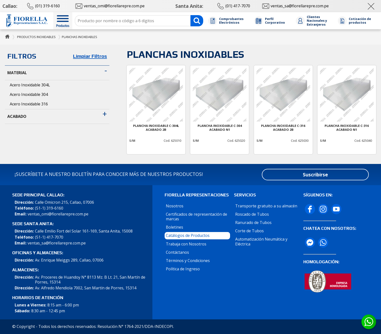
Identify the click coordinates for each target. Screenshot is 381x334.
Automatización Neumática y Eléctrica (261, 241)
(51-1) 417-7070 (49, 237)
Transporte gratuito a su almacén (266, 206)
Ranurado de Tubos (253, 222)
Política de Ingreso (183, 269)
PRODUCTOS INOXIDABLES (36, 37)
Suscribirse (315, 174)
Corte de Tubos (249, 230)
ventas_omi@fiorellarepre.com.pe (58, 214)
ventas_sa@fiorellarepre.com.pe (57, 243)
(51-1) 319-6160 (49, 208)
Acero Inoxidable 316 (29, 104)
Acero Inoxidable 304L (30, 85)
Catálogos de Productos (188, 235)
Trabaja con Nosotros (186, 244)
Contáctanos (177, 252)
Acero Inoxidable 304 (29, 94)
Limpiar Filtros (90, 56)
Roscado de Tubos (252, 214)
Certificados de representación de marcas (196, 217)
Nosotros (174, 206)
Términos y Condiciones (188, 260)
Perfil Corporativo (275, 21)
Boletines (174, 227)
